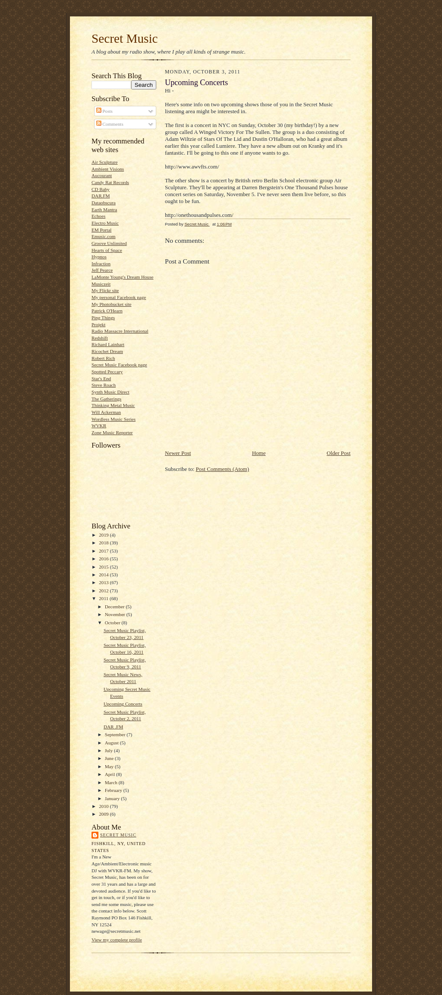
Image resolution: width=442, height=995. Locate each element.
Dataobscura (104, 202)
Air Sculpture (105, 162)
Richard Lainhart (108, 344)
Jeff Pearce (102, 270)
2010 (104, 806)
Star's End (101, 378)
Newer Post (178, 453)
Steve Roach (104, 385)
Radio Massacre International (120, 331)
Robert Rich (103, 358)
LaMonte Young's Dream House (123, 277)
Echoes (98, 216)
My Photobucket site (111, 304)
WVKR (99, 425)
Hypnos (99, 256)
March (112, 782)
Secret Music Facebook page (119, 364)
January (113, 798)
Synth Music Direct (110, 391)
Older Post (338, 453)
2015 (104, 566)
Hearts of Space (107, 250)
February (114, 790)
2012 (104, 590)
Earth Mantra (104, 209)
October (113, 622)
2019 (104, 534)
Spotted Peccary (107, 371)
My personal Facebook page (119, 297)
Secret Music (125, 38)
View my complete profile (117, 939)
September (116, 734)
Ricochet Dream (107, 351)
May (110, 766)
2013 (104, 582)
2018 (104, 542)
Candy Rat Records (110, 182)
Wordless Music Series (114, 419)
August (112, 742)
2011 (104, 598)
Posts (104, 111)
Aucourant (102, 175)
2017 (104, 550)
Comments (109, 124)
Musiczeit (101, 283)
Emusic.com (104, 236)
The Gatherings (106, 398)
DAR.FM (101, 195)
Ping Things (103, 317)
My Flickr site (105, 290)
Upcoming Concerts (123, 703)
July (109, 750)
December (115, 606)
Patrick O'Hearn (107, 310)
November (115, 614)
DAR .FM (113, 726)
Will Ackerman (106, 412)
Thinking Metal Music (113, 405)
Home (259, 453)
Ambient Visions (108, 169)
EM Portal (101, 229)
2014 (104, 574)
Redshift (100, 337)
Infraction (101, 263)
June (110, 758)
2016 (104, 558)
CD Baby (101, 189)
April (110, 774)
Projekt (98, 324)
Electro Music (105, 223)
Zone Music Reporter (112, 432)
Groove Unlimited (109, 243)
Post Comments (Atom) (222, 469)
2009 (104, 814)
